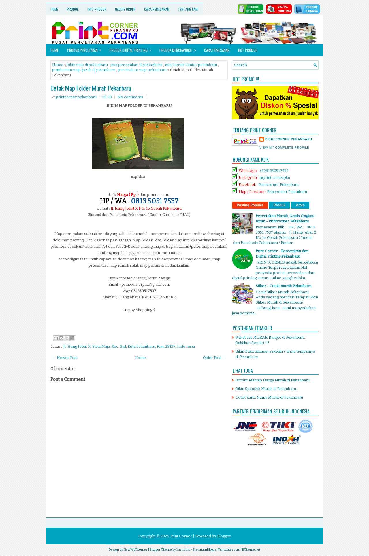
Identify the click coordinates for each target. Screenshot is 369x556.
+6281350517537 (274, 171)
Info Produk (96, 9)
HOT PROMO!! (247, 50)
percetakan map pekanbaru (142, 70)
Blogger (224, 536)
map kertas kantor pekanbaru (191, 65)
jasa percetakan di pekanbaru (136, 65)
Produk (73, 9)
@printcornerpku (274, 177)
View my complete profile (284, 147)
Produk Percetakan (86, 48)
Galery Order (125, 9)
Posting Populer (250, 205)
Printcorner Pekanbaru (279, 184)
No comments (130, 97)
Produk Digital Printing (132, 48)
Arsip (300, 205)
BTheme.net (251, 549)
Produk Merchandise (179, 48)
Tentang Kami (188, 9)
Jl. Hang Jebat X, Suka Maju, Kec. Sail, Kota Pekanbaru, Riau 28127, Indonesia (129, 346)
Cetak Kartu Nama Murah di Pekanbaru (269, 397)
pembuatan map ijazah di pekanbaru (83, 70)
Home (54, 9)
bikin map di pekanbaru (87, 65)
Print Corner (181, 536)
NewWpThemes (136, 549)
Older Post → (214, 357)
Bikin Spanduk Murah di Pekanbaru (266, 389)
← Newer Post (65, 357)
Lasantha (183, 549)
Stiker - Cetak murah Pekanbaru (283, 286)
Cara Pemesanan (156, 9)
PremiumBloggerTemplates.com (216, 549)
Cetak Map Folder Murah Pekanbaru (90, 88)
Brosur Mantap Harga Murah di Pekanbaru (273, 380)
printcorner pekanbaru (288, 139)
